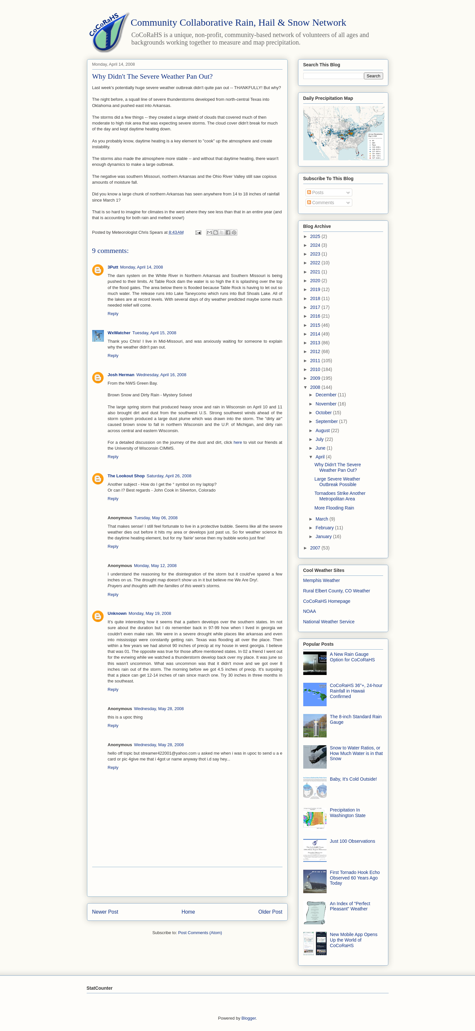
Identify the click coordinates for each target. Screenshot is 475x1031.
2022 (315, 262)
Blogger (249, 1018)
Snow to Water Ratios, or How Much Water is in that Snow (356, 753)
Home (188, 912)
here (237, 442)
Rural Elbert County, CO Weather (336, 590)
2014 (315, 334)
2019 (315, 289)
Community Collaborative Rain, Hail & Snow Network (238, 22)
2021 (315, 271)
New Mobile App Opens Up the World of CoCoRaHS (353, 940)
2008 (315, 387)
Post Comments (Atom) (200, 932)
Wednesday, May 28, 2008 (159, 708)
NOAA (309, 611)
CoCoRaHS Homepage (327, 601)
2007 (315, 547)
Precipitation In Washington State (348, 812)
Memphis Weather (321, 580)
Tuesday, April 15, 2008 (154, 332)
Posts (315, 192)
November (327, 403)
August (323, 430)
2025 (315, 236)
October (324, 412)
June (321, 448)
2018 (315, 298)
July (320, 439)
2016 (315, 316)
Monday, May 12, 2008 (155, 565)
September (327, 421)
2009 (315, 378)
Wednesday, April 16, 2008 (161, 374)
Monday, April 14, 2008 (141, 267)
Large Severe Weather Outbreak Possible (337, 481)
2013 (315, 342)
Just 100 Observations (352, 841)
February (325, 527)
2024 (315, 245)
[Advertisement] (187, 882)
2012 (315, 351)
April (321, 456)
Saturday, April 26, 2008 (169, 475)
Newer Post (105, 912)
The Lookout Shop (126, 475)
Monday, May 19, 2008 (150, 613)
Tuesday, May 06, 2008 (156, 517)
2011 (315, 360)
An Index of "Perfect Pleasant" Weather (350, 906)
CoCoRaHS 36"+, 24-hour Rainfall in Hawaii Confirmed (356, 691)
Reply (113, 313)
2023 (315, 254)
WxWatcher (119, 332)
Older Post (270, 912)
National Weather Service (329, 621)
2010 (315, 369)
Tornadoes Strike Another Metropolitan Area (339, 496)
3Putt (113, 267)
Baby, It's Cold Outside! (353, 779)
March (323, 519)
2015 (315, 325)
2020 (315, 280)
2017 (315, 307)
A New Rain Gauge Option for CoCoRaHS (352, 657)
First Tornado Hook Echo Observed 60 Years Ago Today (355, 878)
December (327, 394)
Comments (320, 202)
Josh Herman (121, 374)
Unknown (117, 613)
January (324, 536)
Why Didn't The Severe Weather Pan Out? (337, 467)
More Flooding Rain (334, 507)
